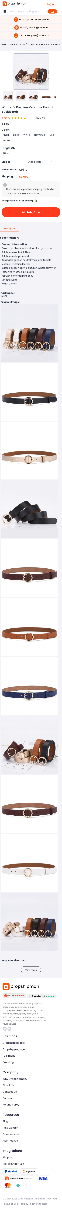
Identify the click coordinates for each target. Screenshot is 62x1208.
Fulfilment (9, 1056)
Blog (5, 1121)
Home (4, 44)
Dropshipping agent (15, 1049)
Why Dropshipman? (15, 1079)
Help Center (10, 1128)
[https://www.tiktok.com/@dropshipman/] (5, 1029)
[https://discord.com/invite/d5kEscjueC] (9, 1029)
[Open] (51, 162)
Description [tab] (9, 228)
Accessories (33, 44)
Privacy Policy (27, 1203)
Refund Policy (11, 1104)
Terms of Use (10, 1203)
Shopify (7, 1157)
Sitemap (42, 1203)
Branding (8, 1062)
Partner (7, 1098)
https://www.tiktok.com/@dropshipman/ (5, 1029)
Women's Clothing (17, 44)
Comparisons (11, 1134)
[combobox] (32, 162)
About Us (8, 1085)
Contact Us (10, 1092)
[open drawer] (58, 4)
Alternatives (10, 1141)
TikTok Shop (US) (13, 1164)
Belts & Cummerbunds (50, 44)
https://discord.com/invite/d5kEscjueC (9, 1029)
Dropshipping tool (14, 1043)
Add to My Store (31, 212)
